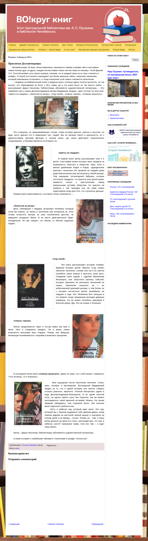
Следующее (14, 524)
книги (17, 448)
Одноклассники (117, 118)
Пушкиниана (130, 45)
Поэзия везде (119, 50)
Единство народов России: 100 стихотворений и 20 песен (124, 193)
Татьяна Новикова (29, 445)
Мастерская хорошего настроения (94, 50)
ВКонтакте (114, 115)
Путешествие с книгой (111, 45)
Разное (132, 50)
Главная (12, 45)
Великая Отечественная (87, 45)
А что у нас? (69, 50)
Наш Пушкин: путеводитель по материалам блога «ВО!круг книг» (123, 74)
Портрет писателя (50, 45)
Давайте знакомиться (29, 45)
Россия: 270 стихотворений (122, 187)
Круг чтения (67, 45)
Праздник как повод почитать (22, 50)
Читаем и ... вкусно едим (49, 50)
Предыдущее (97, 524)
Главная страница (56, 524)
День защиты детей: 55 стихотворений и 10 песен (121, 207)
